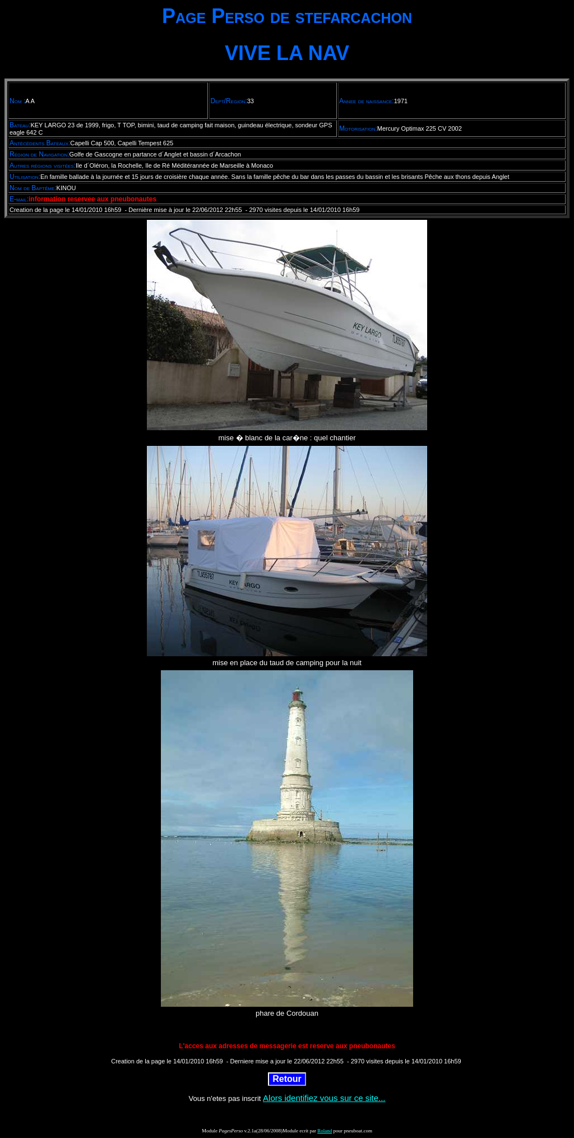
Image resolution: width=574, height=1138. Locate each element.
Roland (324, 1131)
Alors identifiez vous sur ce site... (324, 1098)
